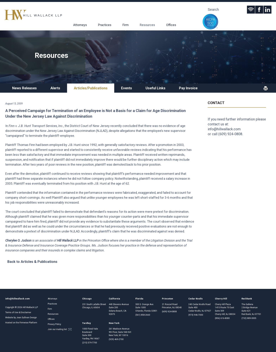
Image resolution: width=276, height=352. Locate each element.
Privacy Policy (54, 324)
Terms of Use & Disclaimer (18, 312)
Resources (147, 25)
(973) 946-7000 (195, 315)
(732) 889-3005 (249, 318)
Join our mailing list (60, 329)
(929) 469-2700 (116, 339)
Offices (171, 25)
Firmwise (24, 322)
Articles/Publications (91, 88)
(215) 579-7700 (89, 342)
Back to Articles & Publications (32, 262)
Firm (126, 25)
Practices (104, 25)
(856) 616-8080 (222, 318)
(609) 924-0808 (230, 134)
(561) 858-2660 (142, 315)
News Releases (24, 88)
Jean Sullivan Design (26, 317)
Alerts (55, 88)
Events (126, 88)
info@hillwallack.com (224, 129)
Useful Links (155, 88)
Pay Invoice (188, 88)
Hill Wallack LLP (30, 307)
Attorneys (80, 25)
